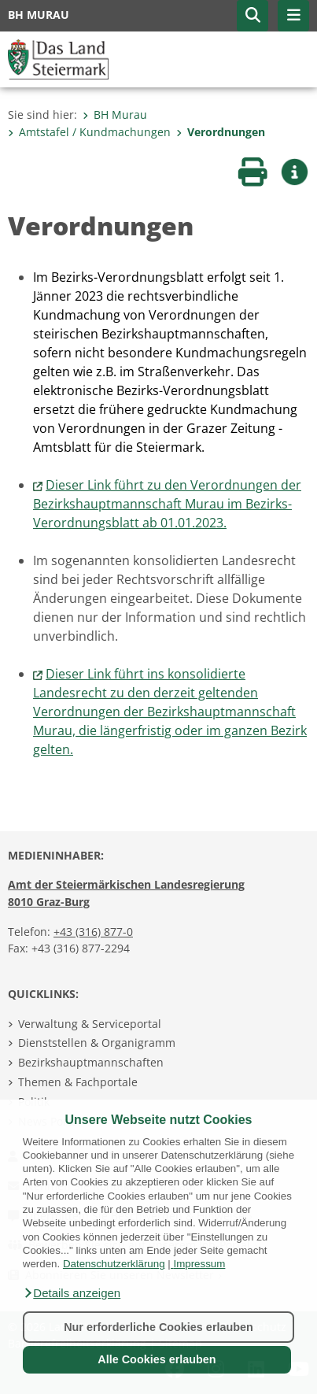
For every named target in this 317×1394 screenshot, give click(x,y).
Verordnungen (220, 131)
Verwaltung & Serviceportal (89, 1023)
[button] (71, 1293)
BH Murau (115, 114)
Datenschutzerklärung (114, 1264)
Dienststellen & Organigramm (96, 1042)
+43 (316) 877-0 (93, 931)
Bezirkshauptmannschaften (91, 1062)
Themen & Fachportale (78, 1081)
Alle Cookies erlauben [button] (157, 1359)
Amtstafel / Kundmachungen (89, 131)
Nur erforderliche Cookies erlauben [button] (158, 1327)
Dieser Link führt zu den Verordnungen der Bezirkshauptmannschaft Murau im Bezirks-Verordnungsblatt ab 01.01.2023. (167, 503)
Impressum (199, 1264)
